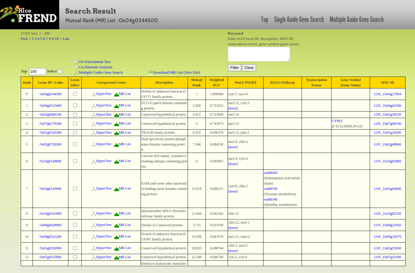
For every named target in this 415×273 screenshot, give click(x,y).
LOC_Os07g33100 (387, 257)
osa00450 (270, 173)
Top (264, 19)
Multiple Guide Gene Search (357, 19)
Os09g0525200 (50, 237)
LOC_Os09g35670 (387, 237)
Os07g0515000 (50, 257)
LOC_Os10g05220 (387, 213)
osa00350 (270, 189)
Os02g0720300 (50, 144)
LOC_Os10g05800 (387, 161)
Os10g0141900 (50, 213)
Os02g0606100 (50, 114)
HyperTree (101, 94)
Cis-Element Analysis (93, 67)
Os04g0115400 (50, 106)
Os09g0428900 (50, 225)
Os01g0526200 (50, 132)
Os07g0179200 (50, 124)
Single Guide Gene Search (299, 19)
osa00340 (270, 199)
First (24, 38)
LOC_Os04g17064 (387, 94)
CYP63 (337, 121)
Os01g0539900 (50, 248)
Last (66, 38)
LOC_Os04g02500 (387, 106)
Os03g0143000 (50, 189)
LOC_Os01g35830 (387, 248)
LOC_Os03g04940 (387, 189)
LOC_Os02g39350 (387, 114)
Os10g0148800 (50, 161)
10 (57, 38)
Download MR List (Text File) (174, 72)
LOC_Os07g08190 (387, 124)
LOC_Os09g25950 (387, 225)
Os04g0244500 (50, 94)
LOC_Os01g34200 (387, 132)
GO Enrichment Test (92, 61)
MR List (122, 94)
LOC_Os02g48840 (387, 144)
